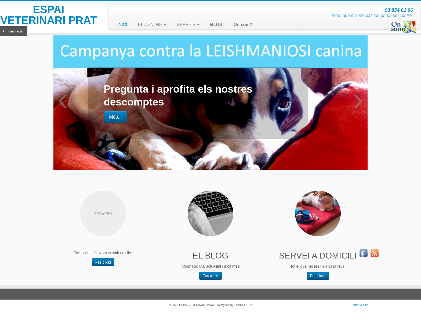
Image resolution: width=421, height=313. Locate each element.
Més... (115, 117)
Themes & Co (243, 305)
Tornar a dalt (359, 305)
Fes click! (103, 262)
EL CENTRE (152, 24)
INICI (122, 24)
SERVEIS (188, 24)
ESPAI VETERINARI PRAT (48, 15)
